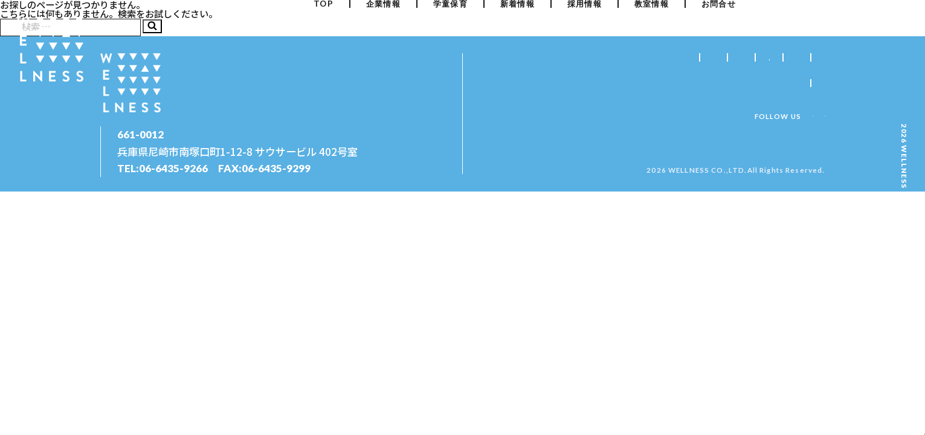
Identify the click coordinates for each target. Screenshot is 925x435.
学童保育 (450, 27)
